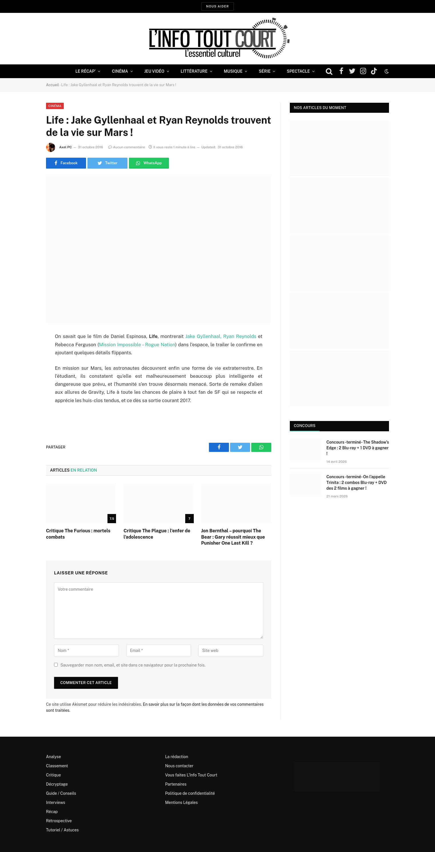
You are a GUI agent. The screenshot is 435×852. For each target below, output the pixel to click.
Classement (57, 766)
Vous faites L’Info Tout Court (191, 775)
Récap (52, 811)
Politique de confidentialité (190, 793)
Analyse (53, 756)
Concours (305, 426)
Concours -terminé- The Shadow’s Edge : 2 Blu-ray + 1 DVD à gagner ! (357, 448)
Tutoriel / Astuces (62, 830)
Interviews (55, 802)
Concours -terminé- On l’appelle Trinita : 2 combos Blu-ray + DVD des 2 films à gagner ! (356, 483)
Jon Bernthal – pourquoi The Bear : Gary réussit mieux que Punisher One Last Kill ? (233, 537)
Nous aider (217, 6)
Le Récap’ (85, 71)
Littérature (194, 71)
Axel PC (65, 147)
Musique (233, 71)
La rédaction (176, 756)
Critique (53, 775)
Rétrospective (59, 821)
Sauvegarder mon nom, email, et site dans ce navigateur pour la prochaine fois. (132, 665)
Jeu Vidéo (154, 71)
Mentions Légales (181, 802)
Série (264, 71)
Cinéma (120, 71)
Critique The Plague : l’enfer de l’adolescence (156, 534)
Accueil (52, 85)
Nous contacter (179, 766)
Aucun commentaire (126, 147)
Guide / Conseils (61, 793)
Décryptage (57, 784)
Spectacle (298, 71)
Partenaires (176, 784)
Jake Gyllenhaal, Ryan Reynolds (220, 336)
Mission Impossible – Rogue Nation (137, 344)
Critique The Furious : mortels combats (78, 534)
